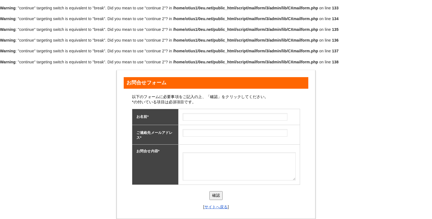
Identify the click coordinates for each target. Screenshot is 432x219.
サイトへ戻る (216, 207)
